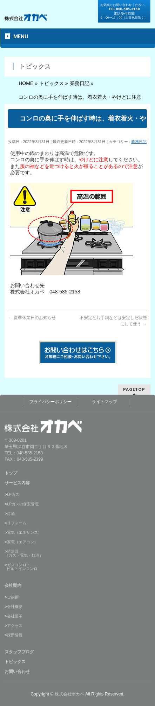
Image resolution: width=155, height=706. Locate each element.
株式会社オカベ (69, 694)
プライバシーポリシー (50, 401)
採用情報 (14, 635)
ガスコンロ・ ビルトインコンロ (21, 567)
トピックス (15, 661)
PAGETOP (134, 389)
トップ (11, 473)
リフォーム (16, 523)
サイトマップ (104, 401)
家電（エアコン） (22, 542)
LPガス (13, 494)
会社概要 (14, 606)
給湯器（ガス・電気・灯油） (24, 553)
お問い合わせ (17, 671)
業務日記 (139, 142)
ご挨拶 (13, 597)
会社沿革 (14, 616)
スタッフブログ (19, 651)
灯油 (11, 513)
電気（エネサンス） (24, 532)
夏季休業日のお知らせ (31, 317)
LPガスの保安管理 (23, 504)
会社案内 (13, 585)
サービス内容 (17, 482)
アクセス (14, 625)
